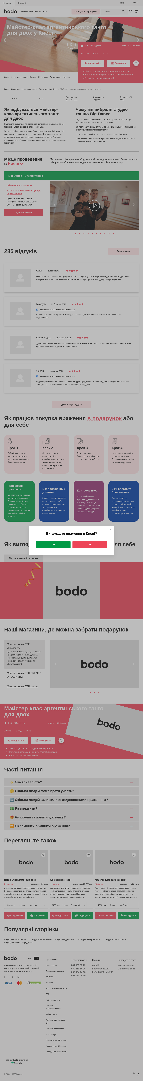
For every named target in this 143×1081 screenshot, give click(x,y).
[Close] (110, 529)
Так (53, 544)
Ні (90, 544)
